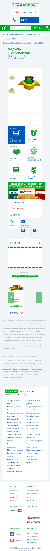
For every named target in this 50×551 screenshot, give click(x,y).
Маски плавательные (33, 450)
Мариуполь (23, 363)
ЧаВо (19, 395)
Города (22, 391)
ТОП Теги (30, 391)
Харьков (10, 360)
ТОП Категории (11, 391)
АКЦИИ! (16, 12)
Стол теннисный (13, 410)
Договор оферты (25, 550)
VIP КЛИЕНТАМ (32, 493)
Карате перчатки (32, 447)
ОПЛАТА (12, 493)
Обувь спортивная (32, 425)
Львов (30, 360)
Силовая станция (32, 453)
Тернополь (36, 372)
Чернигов (13, 366)
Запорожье (38, 360)
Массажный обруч (13, 419)
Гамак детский (12, 459)
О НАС (29, 497)
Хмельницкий (6, 369)
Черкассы (21, 366)
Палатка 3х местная (14, 422)
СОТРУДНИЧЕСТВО (33, 490)
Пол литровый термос (34, 441)
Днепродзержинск (36, 369)
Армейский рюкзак (14, 431)
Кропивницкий (23, 369)
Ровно (15, 369)
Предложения (28, 395)
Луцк (11, 374)
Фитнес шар (30, 462)
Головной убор (31, 410)
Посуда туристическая (34, 407)
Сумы (36, 366)
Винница (32, 363)
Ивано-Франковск (25, 372)
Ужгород (5, 377)
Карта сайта (36, 548)
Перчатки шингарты (33, 413)
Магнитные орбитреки (15, 450)
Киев (3, 360)
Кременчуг (14, 372)
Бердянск (36, 374)
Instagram (15, 540)
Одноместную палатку (34, 422)
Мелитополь (19, 374)
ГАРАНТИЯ (13, 497)
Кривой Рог (5, 363)
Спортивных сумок (33, 444)
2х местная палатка (14, 435)
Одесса (17, 360)
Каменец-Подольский (16, 377)
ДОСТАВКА (13, 490)
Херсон (39, 363)
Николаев (14, 363)
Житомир (29, 366)
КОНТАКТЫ (30, 500)
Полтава (4, 366)
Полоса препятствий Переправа (16, 299)
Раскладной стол (32, 428)
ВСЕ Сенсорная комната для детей (25, 276)
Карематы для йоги (14, 407)
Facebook (15, 534)
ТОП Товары (10, 395)
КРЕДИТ (12, 500)
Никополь (28, 374)
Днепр (24, 360)
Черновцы (5, 372)
